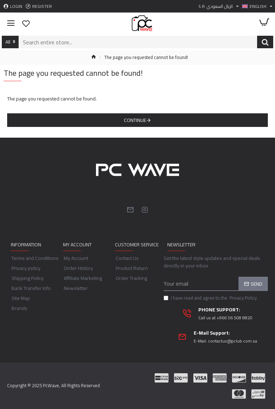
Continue (135, 120)
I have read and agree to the (211, 298)
